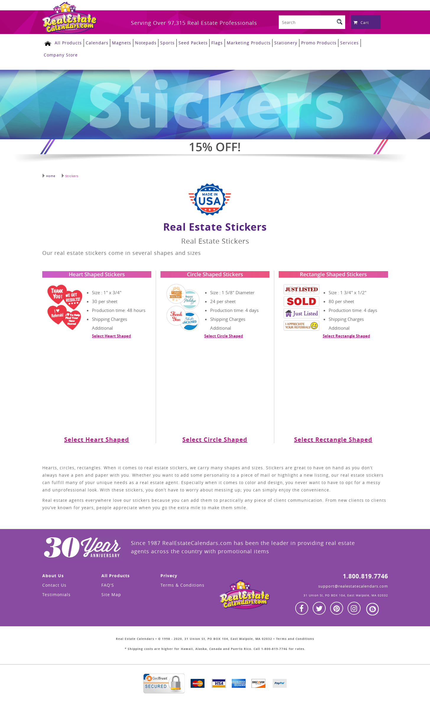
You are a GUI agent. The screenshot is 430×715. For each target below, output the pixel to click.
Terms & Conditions (182, 582)
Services (343, 42)
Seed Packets (188, 42)
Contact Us (54, 582)
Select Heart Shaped (111, 333)
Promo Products (312, 42)
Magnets (118, 42)
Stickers (69, 174)
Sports (163, 42)
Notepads (142, 42)
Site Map (111, 592)
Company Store (61, 53)
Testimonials (56, 592)
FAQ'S (107, 582)
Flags (212, 42)
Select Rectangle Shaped (346, 333)
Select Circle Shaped (223, 333)
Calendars (94, 42)
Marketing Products (243, 42)
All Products (66, 42)
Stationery (280, 42)
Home (48, 174)
